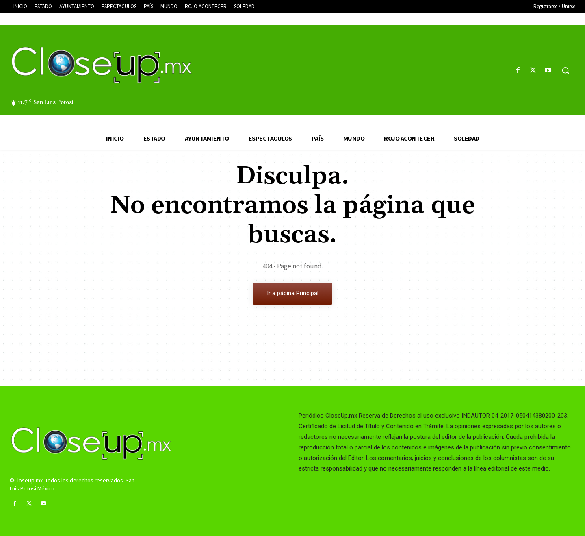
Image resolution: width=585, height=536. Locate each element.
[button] (565, 70)
